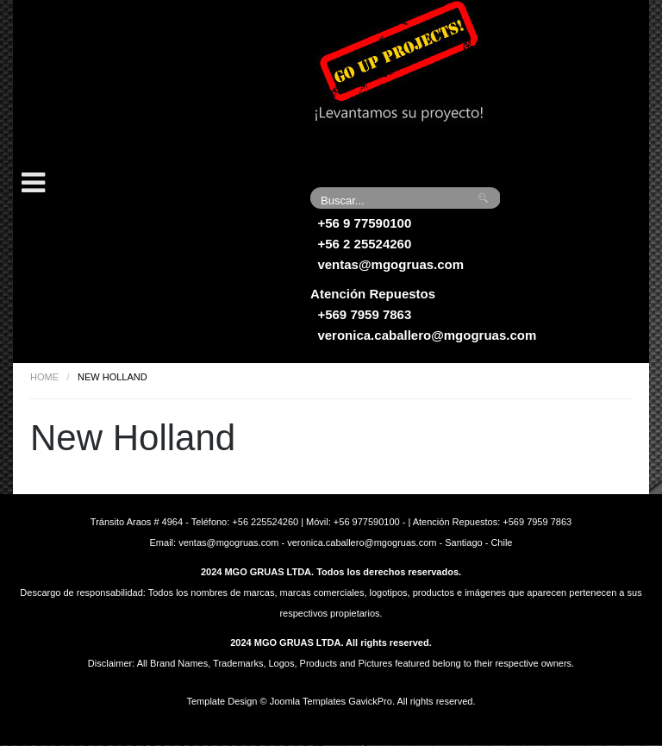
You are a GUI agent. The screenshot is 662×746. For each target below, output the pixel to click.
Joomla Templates (308, 701)
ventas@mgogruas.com (390, 264)
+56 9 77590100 (364, 223)
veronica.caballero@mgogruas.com (426, 335)
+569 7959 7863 (364, 314)
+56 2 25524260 (364, 243)
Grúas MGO (142, 82)
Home (44, 377)
